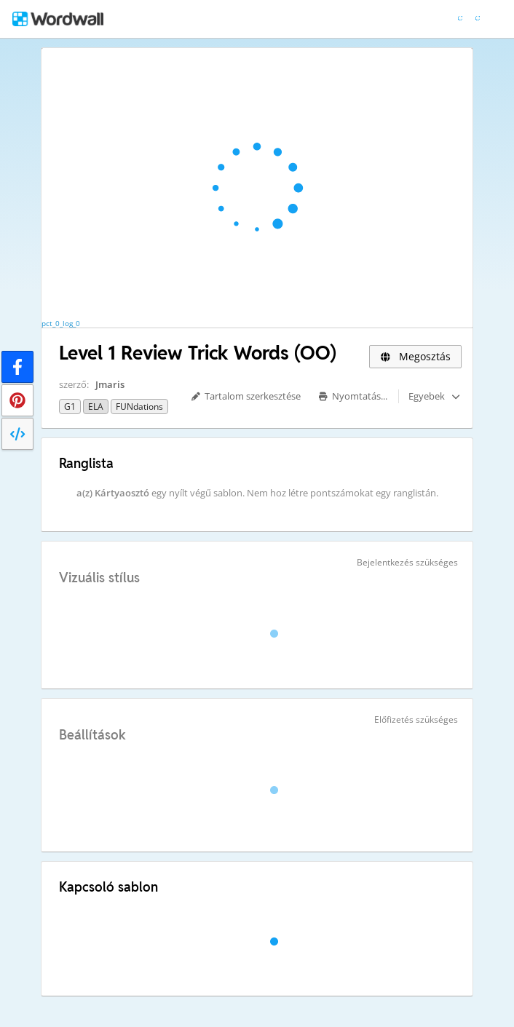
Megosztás (415, 356)
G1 (70, 406)
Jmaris (109, 384)
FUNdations (139, 406)
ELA (95, 406)
